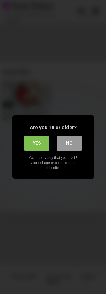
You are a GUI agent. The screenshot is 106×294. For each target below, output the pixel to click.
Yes (37, 143)
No (69, 143)
